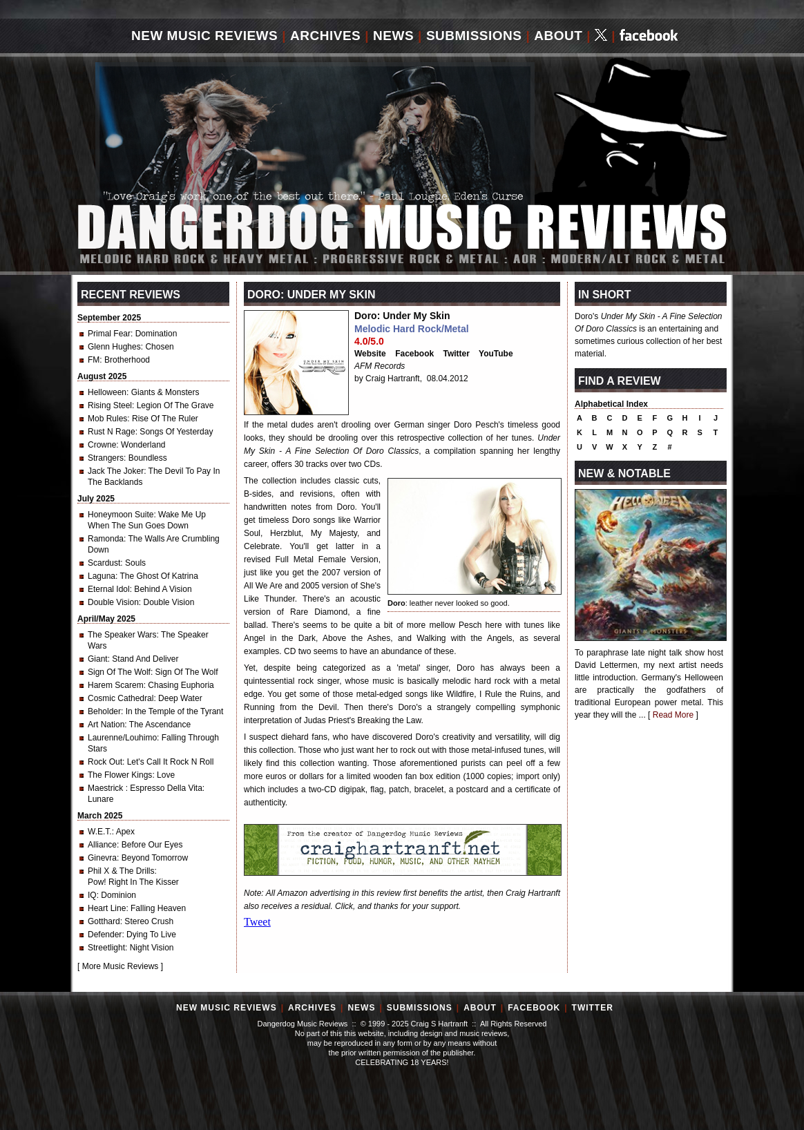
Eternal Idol (109, 589)
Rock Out (105, 762)
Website (370, 353)
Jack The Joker (116, 471)
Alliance (102, 845)
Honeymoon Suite (120, 514)
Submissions (474, 35)
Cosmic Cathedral (120, 698)
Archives (325, 35)
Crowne (102, 445)
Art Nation (106, 724)
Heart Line (107, 908)
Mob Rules (107, 418)
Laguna (101, 576)
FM (93, 360)
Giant (98, 659)
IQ (92, 895)
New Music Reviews (204, 35)
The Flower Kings (120, 775)
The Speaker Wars (122, 635)
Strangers (106, 458)
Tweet (257, 922)
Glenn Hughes (114, 347)
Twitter (456, 353)
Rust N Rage (111, 432)
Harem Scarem (116, 685)
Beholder (104, 711)
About (558, 35)
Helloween (107, 392)
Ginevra (102, 858)
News (393, 35)
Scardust (104, 563)
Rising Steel (110, 405)
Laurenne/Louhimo (122, 738)
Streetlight (106, 947)
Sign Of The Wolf (119, 672)
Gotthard (104, 921)
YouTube (496, 353)
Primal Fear (109, 333)
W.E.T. (100, 831)
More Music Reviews (120, 966)
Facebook (414, 353)
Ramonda (106, 539)
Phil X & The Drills (121, 871)
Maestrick (107, 788)
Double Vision (113, 602)
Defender (105, 934)
